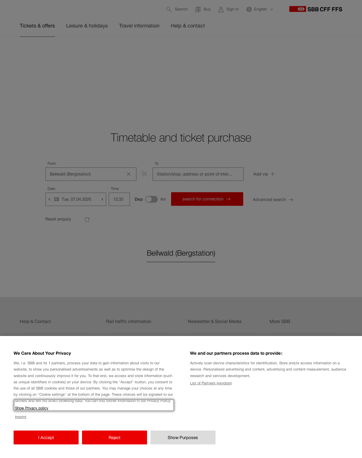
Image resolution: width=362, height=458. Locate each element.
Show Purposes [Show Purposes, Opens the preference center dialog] (183, 444)
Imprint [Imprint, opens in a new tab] (20, 424)
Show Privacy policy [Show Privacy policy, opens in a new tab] (31, 415)
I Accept (46, 444)
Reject (114, 444)
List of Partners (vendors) (211, 390)
